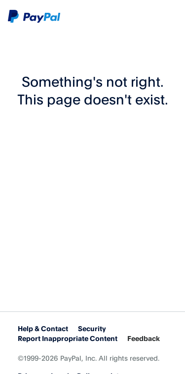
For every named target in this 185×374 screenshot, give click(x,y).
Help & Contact (43, 328)
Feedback (143, 338)
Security (92, 328)
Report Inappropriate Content (67, 338)
